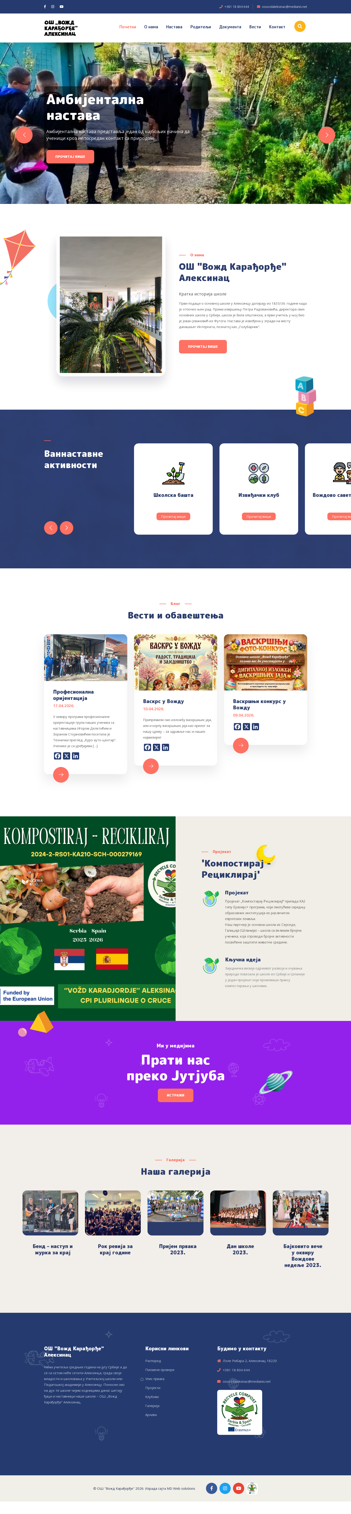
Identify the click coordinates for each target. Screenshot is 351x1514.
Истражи (175, 1095)
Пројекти (152, 1387)
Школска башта (173, 495)
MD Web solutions (181, 1488)
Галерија (152, 1405)
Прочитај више (70, 165)
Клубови (152, 1396)
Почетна (127, 27)
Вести (255, 27)
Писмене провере (159, 1369)
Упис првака (154, 1378)
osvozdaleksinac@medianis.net (284, 6)
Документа (230, 27)
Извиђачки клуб (258, 495)
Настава (174, 27)
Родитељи (200, 27)
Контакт (277, 27)
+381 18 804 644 (236, 6)
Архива (151, 1414)
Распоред (153, 1360)
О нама (151, 27)
